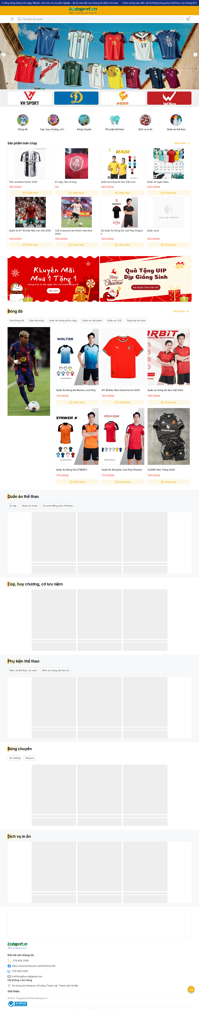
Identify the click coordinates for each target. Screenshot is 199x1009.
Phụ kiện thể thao (114, 129)
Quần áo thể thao (176, 129)
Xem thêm (182, 143)
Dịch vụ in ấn (145, 129)
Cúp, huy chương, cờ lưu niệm (56, 129)
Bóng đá (22, 129)
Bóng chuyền (84, 129)
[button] (17, 320)
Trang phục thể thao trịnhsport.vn (31, 998)
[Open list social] (191, 989)
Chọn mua (30, 192)
